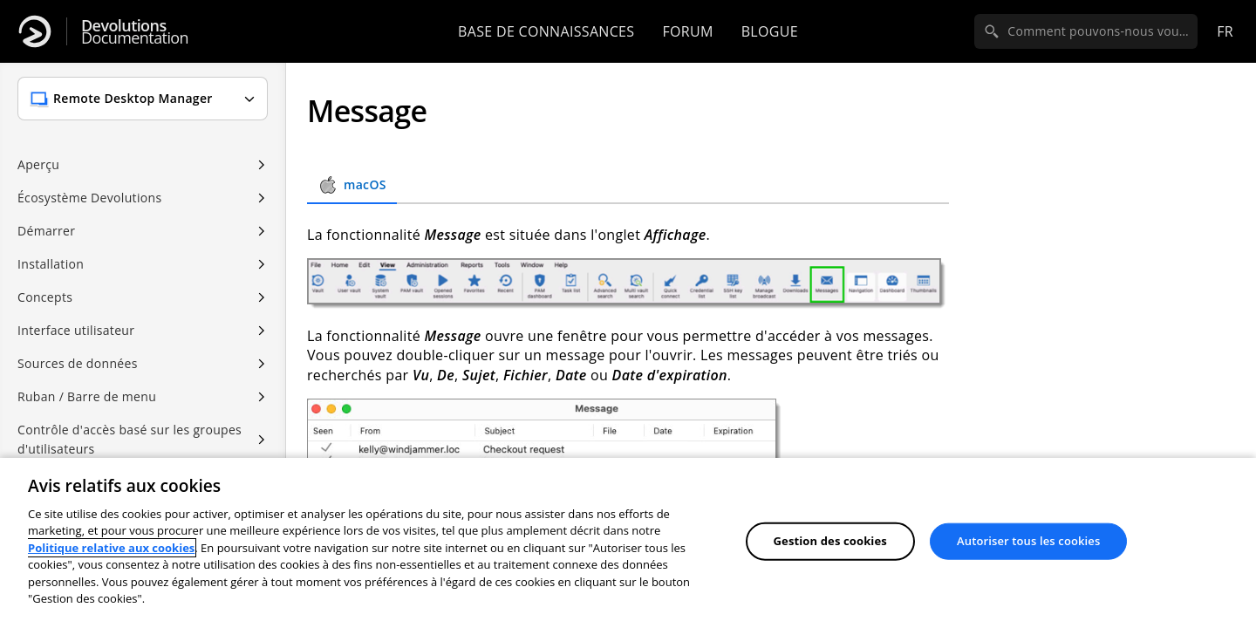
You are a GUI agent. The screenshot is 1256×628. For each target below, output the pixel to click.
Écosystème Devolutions (89, 197)
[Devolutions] (34, 31)
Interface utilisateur (75, 330)
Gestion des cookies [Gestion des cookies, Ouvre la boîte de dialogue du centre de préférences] (830, 541)
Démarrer (46, 230)
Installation (50, 264)
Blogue (769, 31)
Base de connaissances (546, 31)
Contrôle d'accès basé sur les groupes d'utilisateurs (129, 439)
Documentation (134, 31)
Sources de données (77, 363)
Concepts (44, 297)
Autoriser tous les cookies (1028, 541)
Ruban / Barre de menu (86, 396)
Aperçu (38, 164)
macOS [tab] (351, 184)
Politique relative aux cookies (111, 548)
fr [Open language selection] (1225, 31)
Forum (687, 31)
